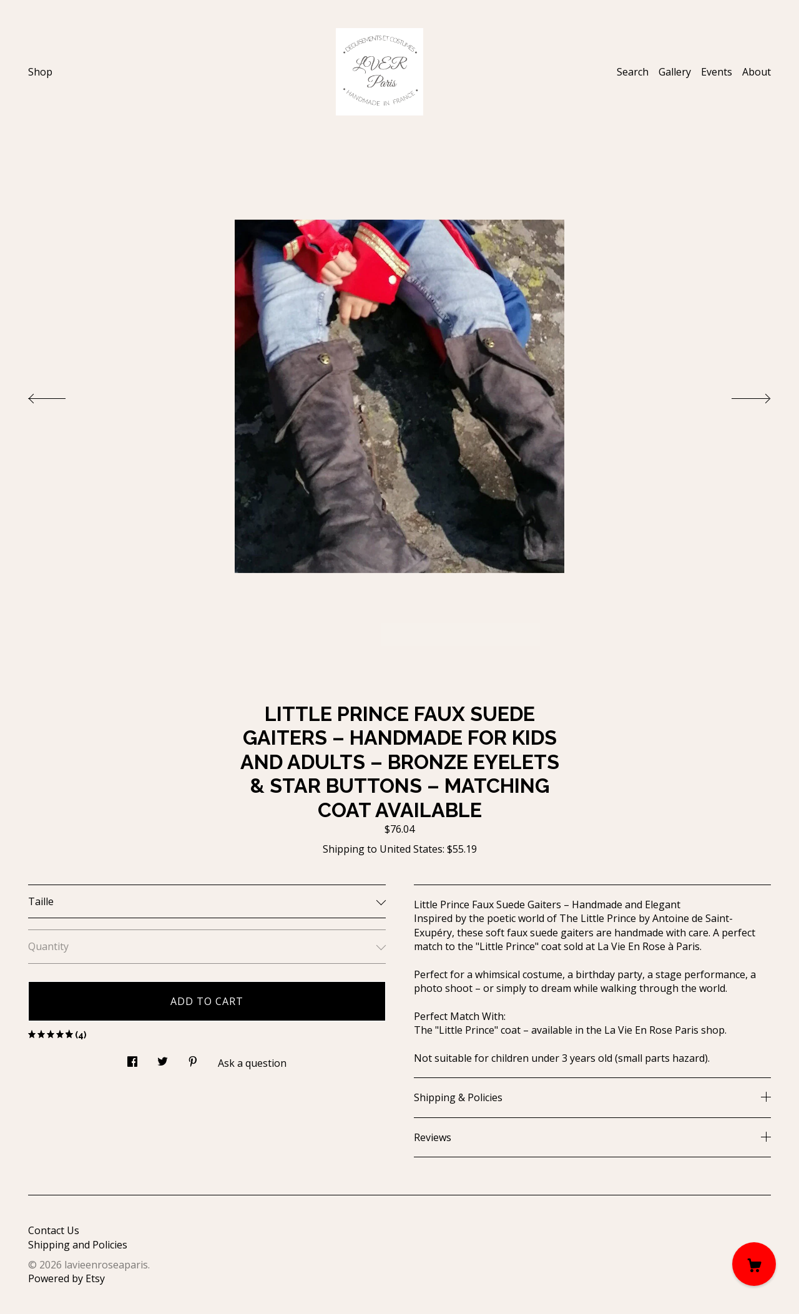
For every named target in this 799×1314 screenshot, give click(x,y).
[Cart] (754, 1264)
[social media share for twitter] (162, 1058)
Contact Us (53, 1230)
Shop (40, 72)
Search (633, 72)
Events (716, 72)
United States (411, 849)
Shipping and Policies (77, 1245)
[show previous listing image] (59, 395)
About (756, 72)
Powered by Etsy (66, 1278)
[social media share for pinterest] (193, 1058)
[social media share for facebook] (132, 1058)
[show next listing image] (739, 395)
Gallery (675, 72)
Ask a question (252, 1063)
